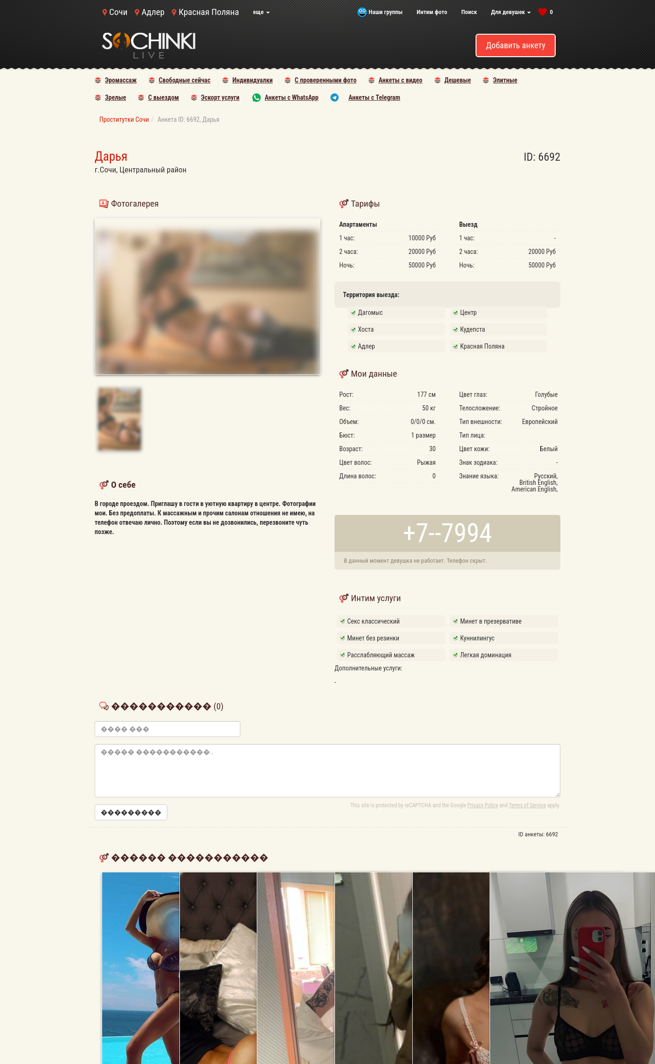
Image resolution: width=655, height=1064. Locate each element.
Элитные (505, 80)
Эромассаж (121, 80)
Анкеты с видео (401, 80)
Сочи (118, 12)
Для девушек (511, 11)
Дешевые (458, 80)
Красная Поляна (209, 12)
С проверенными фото (326, 80)
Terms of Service (527, 805)
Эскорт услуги (220, 97)
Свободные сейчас (184, 80)
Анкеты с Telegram (374, 97)
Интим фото (432, 11)
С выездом (163, 97)
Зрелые (115, 97)
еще (261, 11)
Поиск (469, 11)
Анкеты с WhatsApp (292, 97)
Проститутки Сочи (124, 119)
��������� (131, 812)
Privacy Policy (482, 805)
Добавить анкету (515, 45)
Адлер (152, 12)
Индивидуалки (252, 80)
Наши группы (385, 11)
